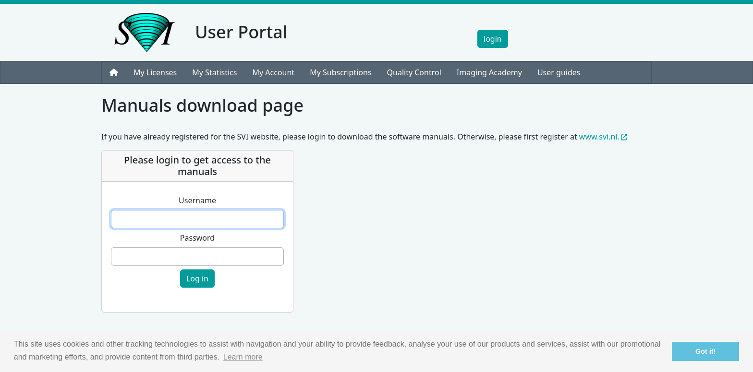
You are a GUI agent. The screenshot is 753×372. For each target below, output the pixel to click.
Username (197, 200)
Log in (197, 278)
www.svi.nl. (603, 136)
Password (197, 237)
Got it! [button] (705, 351)
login (493, 39)
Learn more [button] (243, 357)
